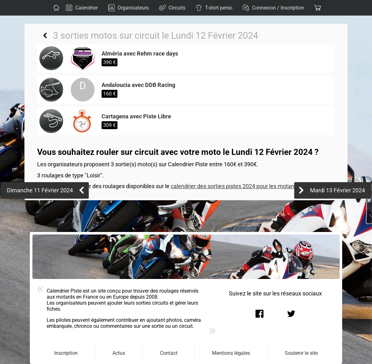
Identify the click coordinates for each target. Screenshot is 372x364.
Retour (45, 35)
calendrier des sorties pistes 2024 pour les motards (235, 186)
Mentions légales (231, 353)
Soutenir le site (301, 353)
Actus (118, 353)
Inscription (66, 353)
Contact (168, 353)
